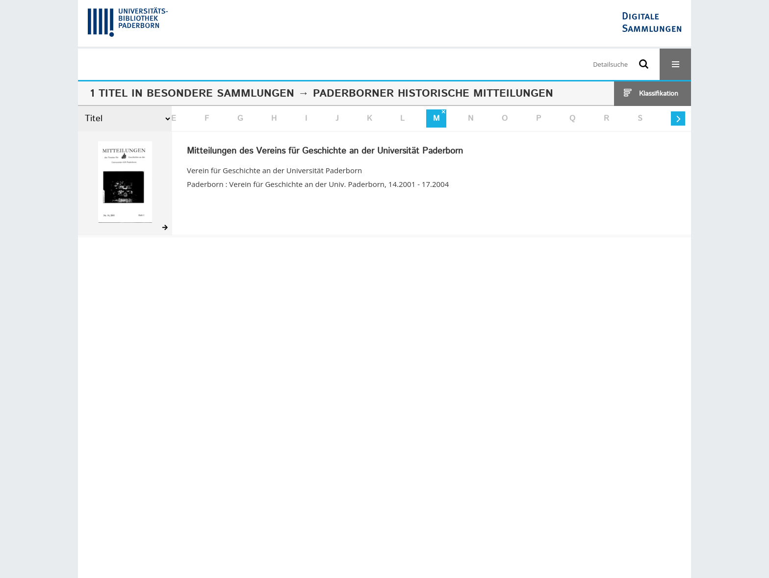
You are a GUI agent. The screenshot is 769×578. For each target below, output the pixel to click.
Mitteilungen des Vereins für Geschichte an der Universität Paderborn (325, 151)
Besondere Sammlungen (220, 94)
